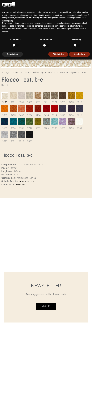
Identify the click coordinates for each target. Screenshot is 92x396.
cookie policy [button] (7, 20)
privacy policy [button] (82, 12)
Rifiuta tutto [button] (58, 54)
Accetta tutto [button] (79, 54)
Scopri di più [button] (12, 54)
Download (20, 184)
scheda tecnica (26, 181)
